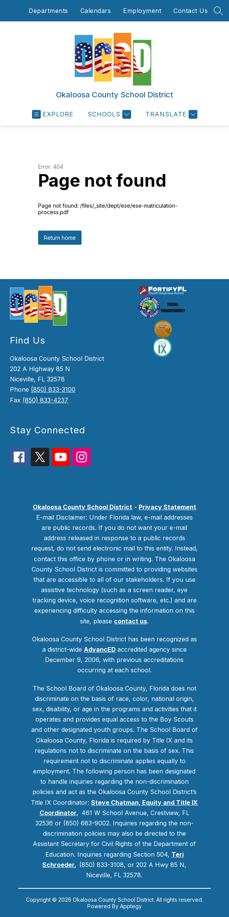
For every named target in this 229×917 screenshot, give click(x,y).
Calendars (95, 11)
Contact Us (190, 11)
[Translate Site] (170, 114)
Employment (142, 11)
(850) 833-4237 (45, 400)
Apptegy (131, 906)
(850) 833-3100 (53, 389)
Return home (60, 237)
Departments (48, 11)
